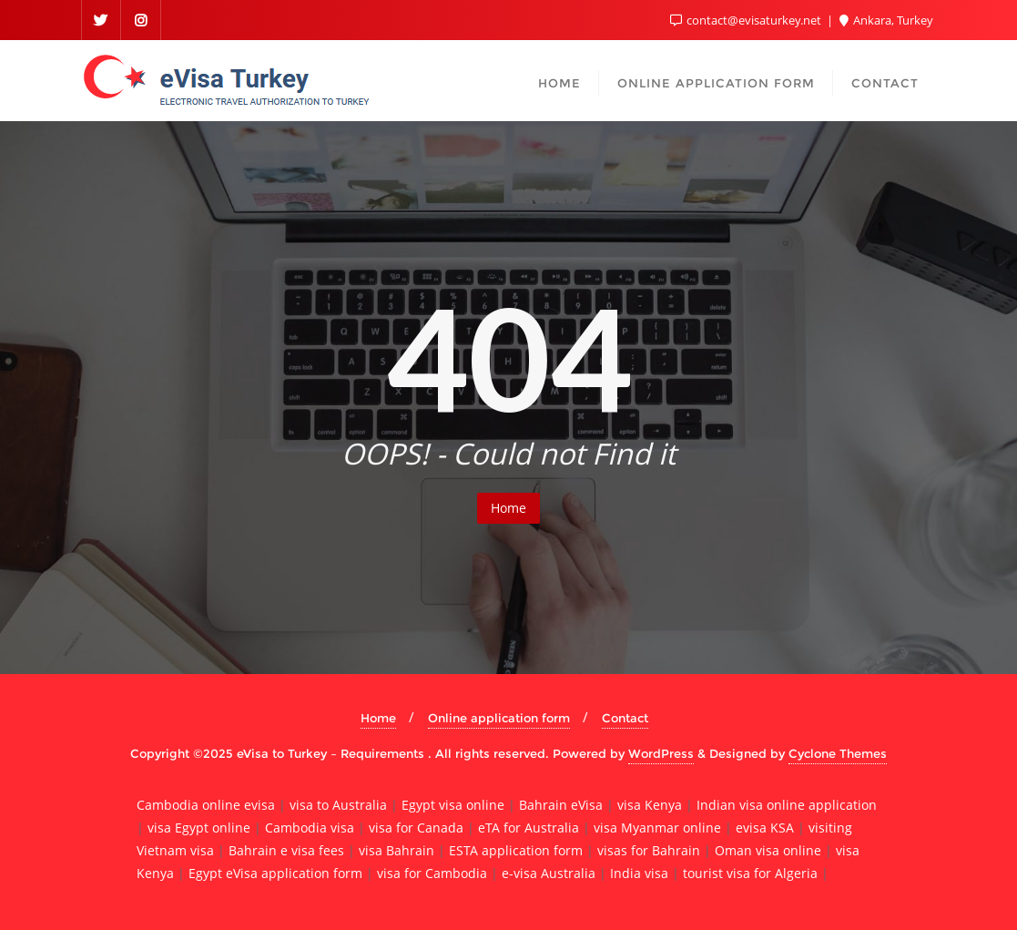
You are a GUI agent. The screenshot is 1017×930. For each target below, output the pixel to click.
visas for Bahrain (648, 850)
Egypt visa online (453, 804)
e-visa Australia (548, 873)
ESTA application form (516, 850)
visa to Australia (338, 804)
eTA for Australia (528, 827)
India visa (639, 873)
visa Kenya (649, 804)
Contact (625, 717)
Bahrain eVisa (561, 804)
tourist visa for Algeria (750, 873)
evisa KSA (765, 827)
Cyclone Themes (837, 753)
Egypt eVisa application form (275, 873)
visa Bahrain (396, 850)
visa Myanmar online (657, 827)
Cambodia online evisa (206, 804)
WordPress (661, 753)
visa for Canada (416, 827)
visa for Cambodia (432, 873)
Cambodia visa (309, 827)
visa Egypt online (198, 827)
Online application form (499, 717)
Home (508, 507)
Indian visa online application (787, 804)
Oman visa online (768, 850)
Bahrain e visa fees (286, 850)
